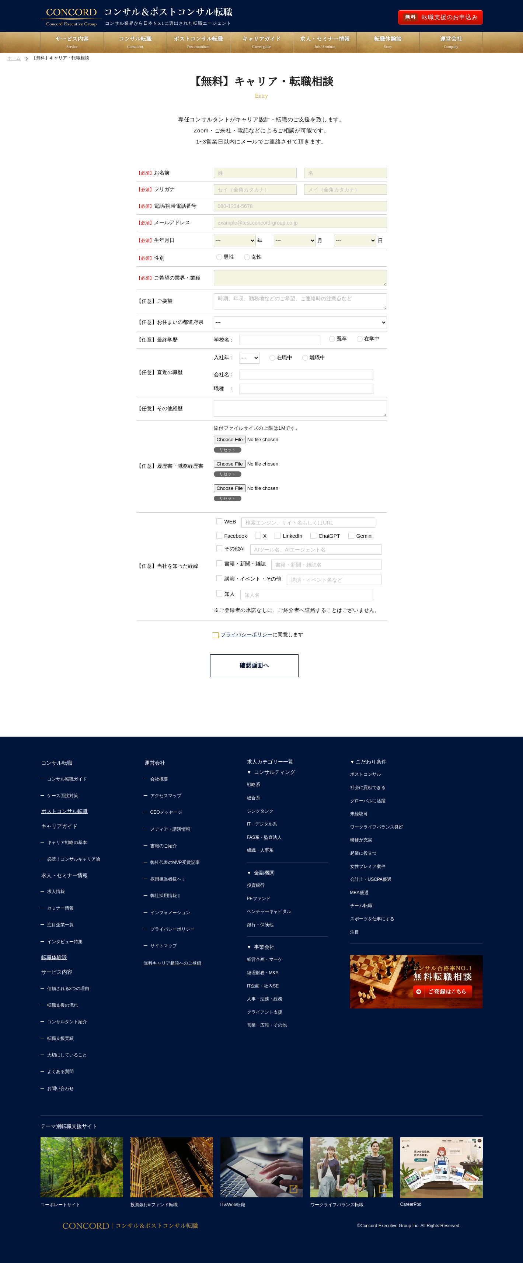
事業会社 (264, 953)
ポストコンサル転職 (64, 816)
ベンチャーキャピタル (269, 917)
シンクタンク (260, 817)
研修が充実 (361, 846)
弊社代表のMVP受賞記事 (175, 866)
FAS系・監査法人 (264, 843)
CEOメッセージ (166, 816)
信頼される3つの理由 (68, 987)
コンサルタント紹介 (67, 1021)
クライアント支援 (264, 1018)
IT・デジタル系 (262, 830)
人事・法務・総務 (264, 1004)
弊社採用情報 (165, 900)
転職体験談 (53, 958)
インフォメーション (170, 916)
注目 (354, 938)
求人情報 (56, 892)
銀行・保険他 (260, 930)
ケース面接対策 (62, 800)
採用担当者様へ (167, 883)
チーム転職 (361, 911)
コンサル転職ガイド (67, 783)
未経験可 (359, 819)
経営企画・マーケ (264, 965)
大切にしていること (67, 1054)
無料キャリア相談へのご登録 (172, 967)
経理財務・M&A (263, 978)
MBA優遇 (359, 898)
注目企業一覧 (60, 925)
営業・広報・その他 (267, 1031)
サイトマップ (163, 950)
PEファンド (259, 904)
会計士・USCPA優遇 (370, 885)
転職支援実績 (60, 1037)
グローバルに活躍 (368, 806)
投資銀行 (256, 891)
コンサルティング (274, 778)
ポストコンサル (365, 780)
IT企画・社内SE (263, 991)
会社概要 (159, 783)
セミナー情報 (60, 909)
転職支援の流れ (62, 1004)
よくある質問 (60, 1070)
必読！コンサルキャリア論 (73, 861)
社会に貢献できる (368, 793)
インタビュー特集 (65, 942)
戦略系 (253, 790)
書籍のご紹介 (163, 849)
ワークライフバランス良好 (376, 832)
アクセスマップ (165, 800)
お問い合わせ (60, 1087)
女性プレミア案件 (368, 872)
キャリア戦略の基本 (67, 845)
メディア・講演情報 (170, 833)
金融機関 (264, 879)
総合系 (253, 803)
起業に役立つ (363, 859)
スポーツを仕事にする (372, 924)
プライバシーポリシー (246, 641)
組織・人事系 (260, 856)
